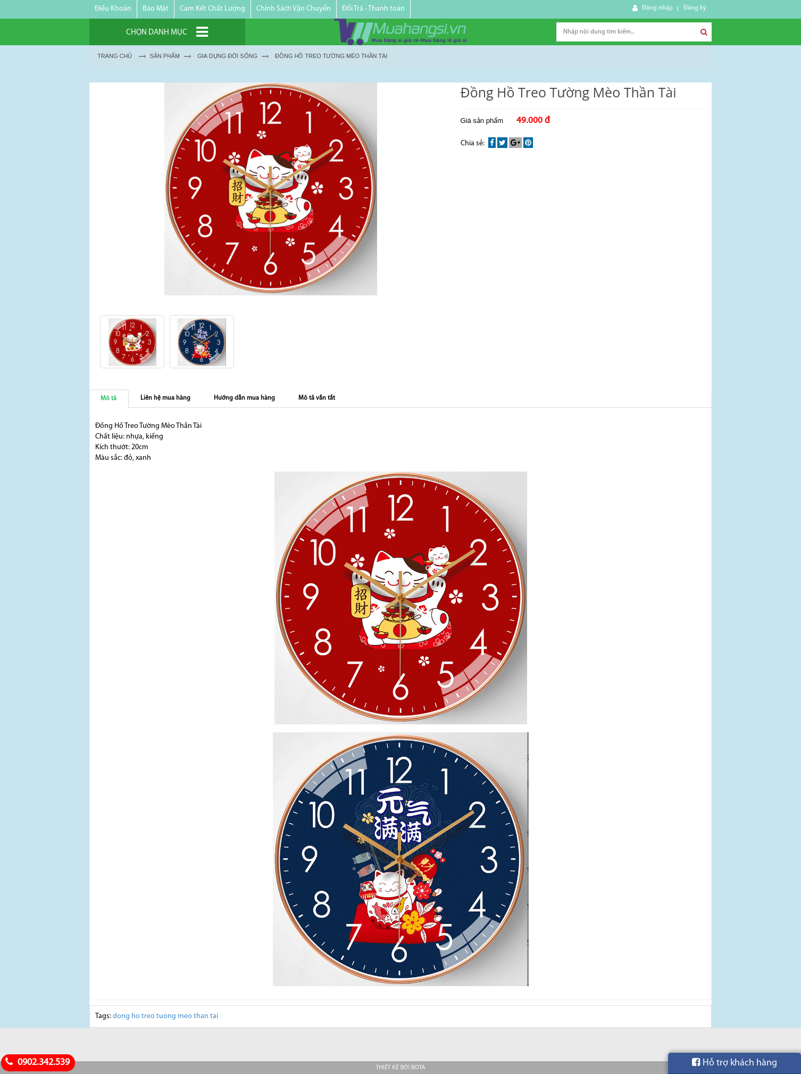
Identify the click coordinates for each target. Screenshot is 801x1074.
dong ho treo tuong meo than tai (165, 1016)
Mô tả (108, 398)
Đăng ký (694, 8)
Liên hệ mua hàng (165, 398)
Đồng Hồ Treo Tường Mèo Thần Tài (331, 56)
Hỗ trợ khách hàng (734, 1063)
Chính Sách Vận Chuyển (293, 9)
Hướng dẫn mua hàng (244, 398)
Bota (418, 1067)
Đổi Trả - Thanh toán (373, 9)
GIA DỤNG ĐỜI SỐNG (227, 56)
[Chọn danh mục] (167, 32)
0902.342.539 (36, 1062)
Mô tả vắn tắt (316, 398)
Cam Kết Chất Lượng (212, 9)
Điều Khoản (113, 9)
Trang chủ (114, 56)
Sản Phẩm (164, 56)
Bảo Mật (156, 9)
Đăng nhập (657, 8)
